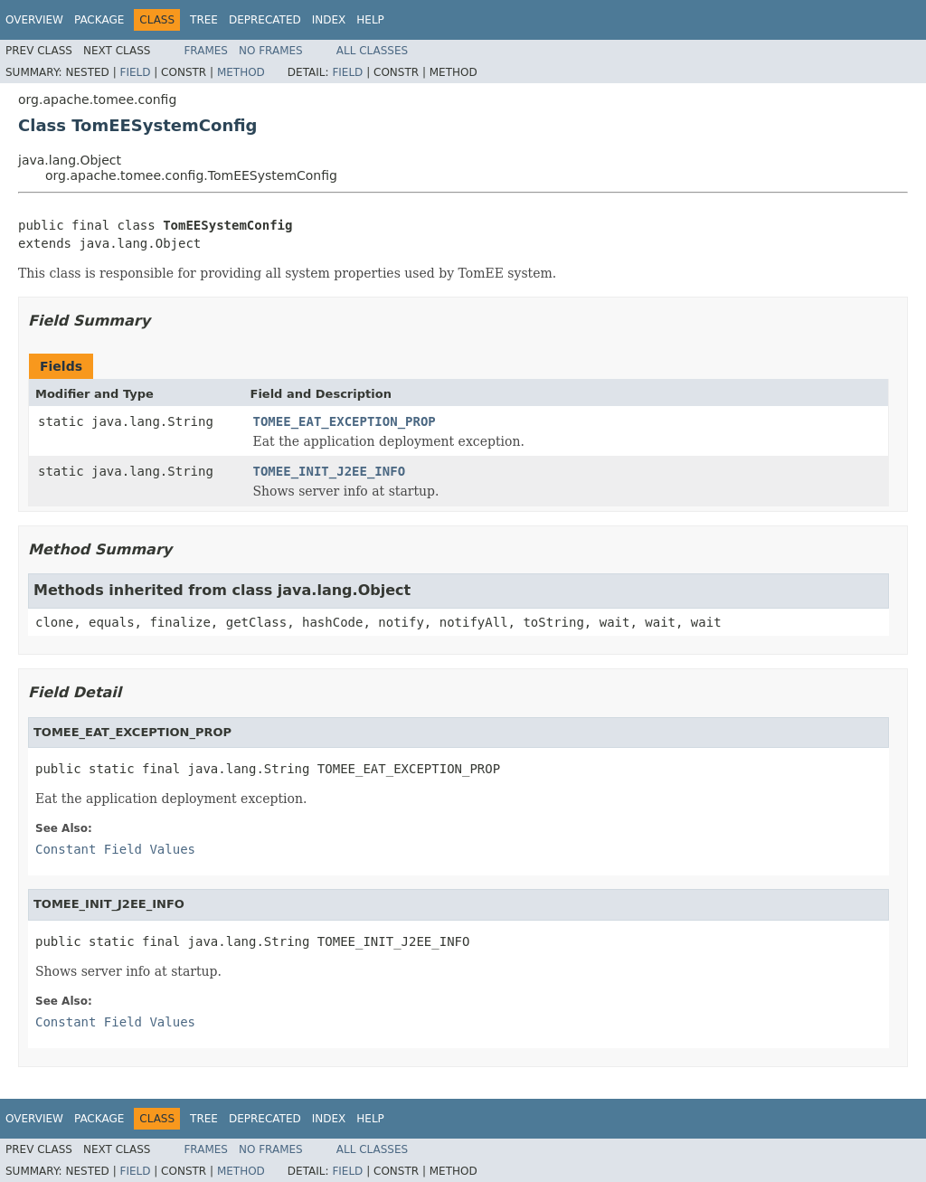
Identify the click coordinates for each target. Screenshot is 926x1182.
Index (329, 20)
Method (241, 72)
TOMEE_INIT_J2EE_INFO (329, 471)
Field (134, 72)
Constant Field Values (115, 849)
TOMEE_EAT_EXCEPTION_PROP (344, 421)
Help (370, 20)
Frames (206, 50)
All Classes (372, 50)
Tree (204, 20)
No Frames (271, 50)
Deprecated (265, 20)
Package (99, 20)
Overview (34, 20)
